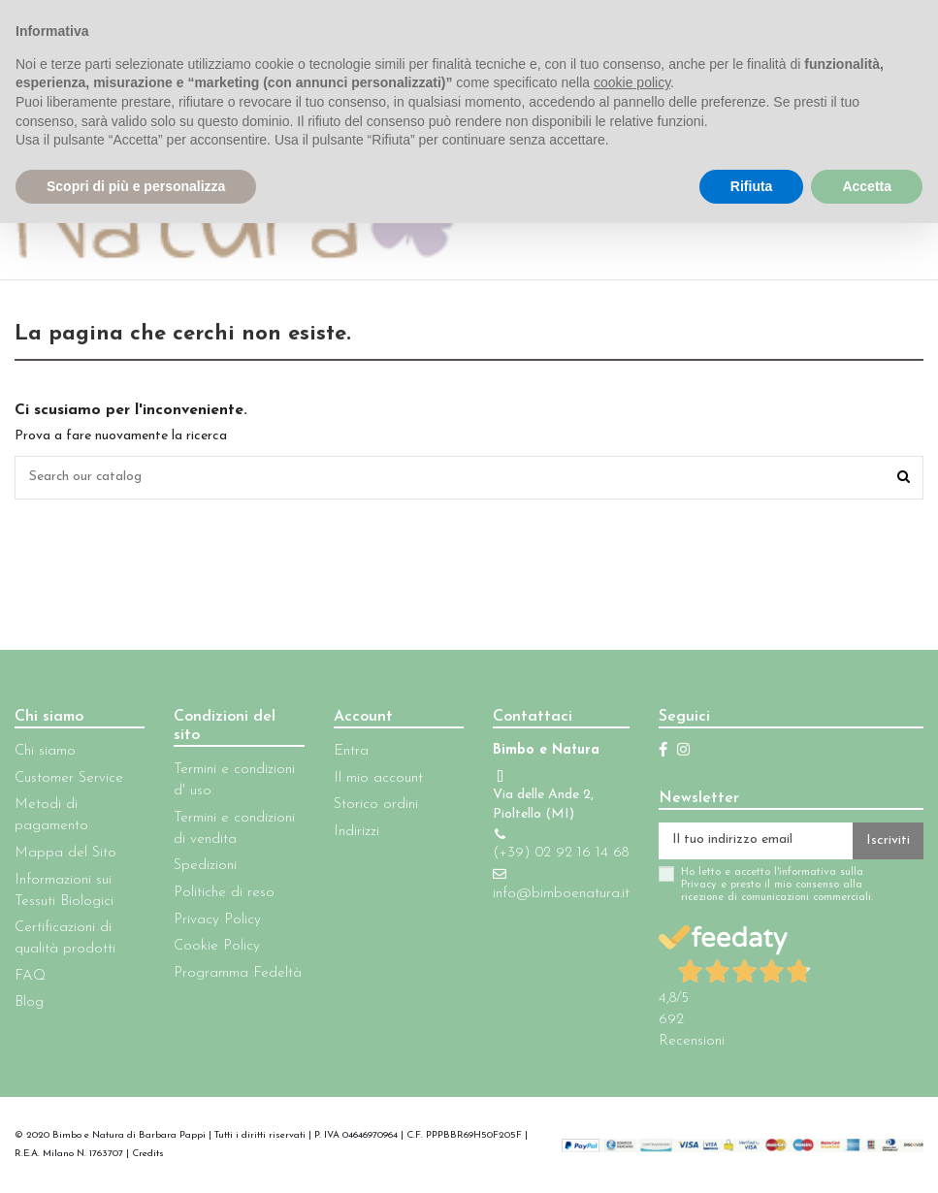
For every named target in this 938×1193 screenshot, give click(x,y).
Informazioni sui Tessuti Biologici (64, 891)
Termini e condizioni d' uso (234, 780)
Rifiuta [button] (751, 186)
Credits (148, 1154)
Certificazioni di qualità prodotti (65, 938)
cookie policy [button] (632, 82)
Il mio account (378, 778)
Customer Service (69, 778)
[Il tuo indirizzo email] (756, 840)
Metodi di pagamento (51, 816)
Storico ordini (376, 805)
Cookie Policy (217, 946)
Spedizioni (205, 866)
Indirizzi (356, 831)
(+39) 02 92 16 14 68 (561, 853)
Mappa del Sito (65, 853)
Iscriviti (888, 841)
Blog (29, 1003)
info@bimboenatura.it (561, 894)
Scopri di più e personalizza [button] (136, 186)
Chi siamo (45, 751)
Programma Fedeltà (238, 973)
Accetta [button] (866, 186)
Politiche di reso (224, 893)
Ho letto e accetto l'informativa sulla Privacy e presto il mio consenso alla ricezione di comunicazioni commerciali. (777, 885)
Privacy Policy (217, 920)
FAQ (30, 976)
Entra (351, 751)
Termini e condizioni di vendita (234, 829)
